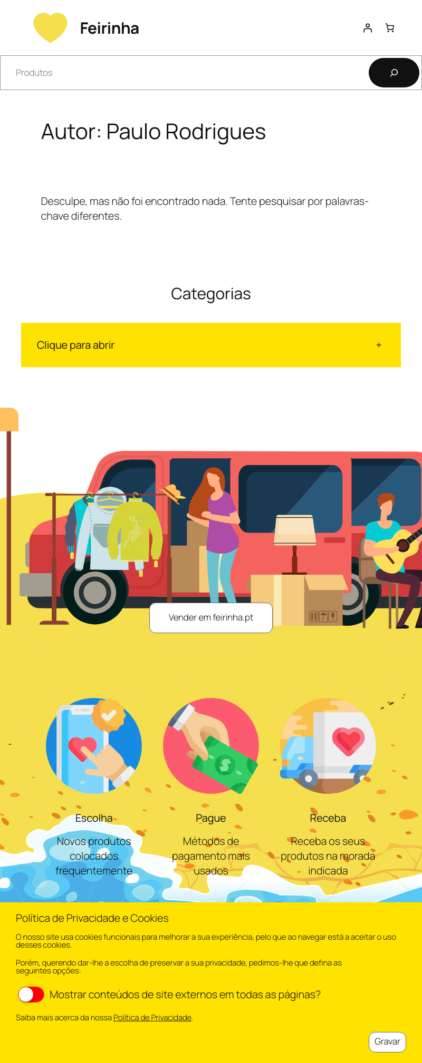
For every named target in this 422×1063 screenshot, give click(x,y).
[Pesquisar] (394, 72)
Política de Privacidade (152, 1017)
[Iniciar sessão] (367, 27)
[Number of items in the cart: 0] (390, 27)
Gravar (387, 1042)
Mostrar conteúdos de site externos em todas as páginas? (169, 994)
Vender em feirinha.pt (211, 618)
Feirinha (109, 27)
